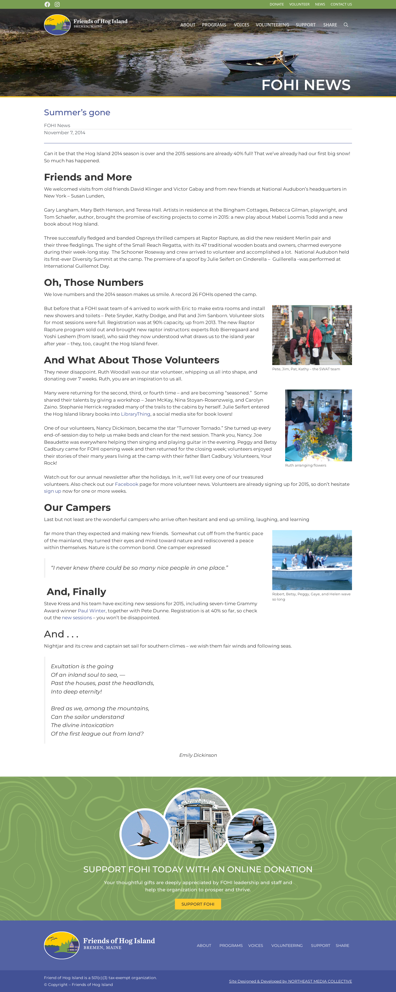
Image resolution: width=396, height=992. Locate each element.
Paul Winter (92, 610)
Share (330, 25)
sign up (52, 491)
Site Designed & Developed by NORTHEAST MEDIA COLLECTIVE (290, 981)
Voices (241, 25)
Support (306, 25)
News (320, 4)
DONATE (277, 4)
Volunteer (299, 4)
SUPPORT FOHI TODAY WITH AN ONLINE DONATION (198, 869)
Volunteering (272, 25)
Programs (214, 25)
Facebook (126, 484)
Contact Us (341, 4)
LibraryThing (135, 414)
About (187, 25)
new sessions (77, 617)
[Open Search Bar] (346, 25)
